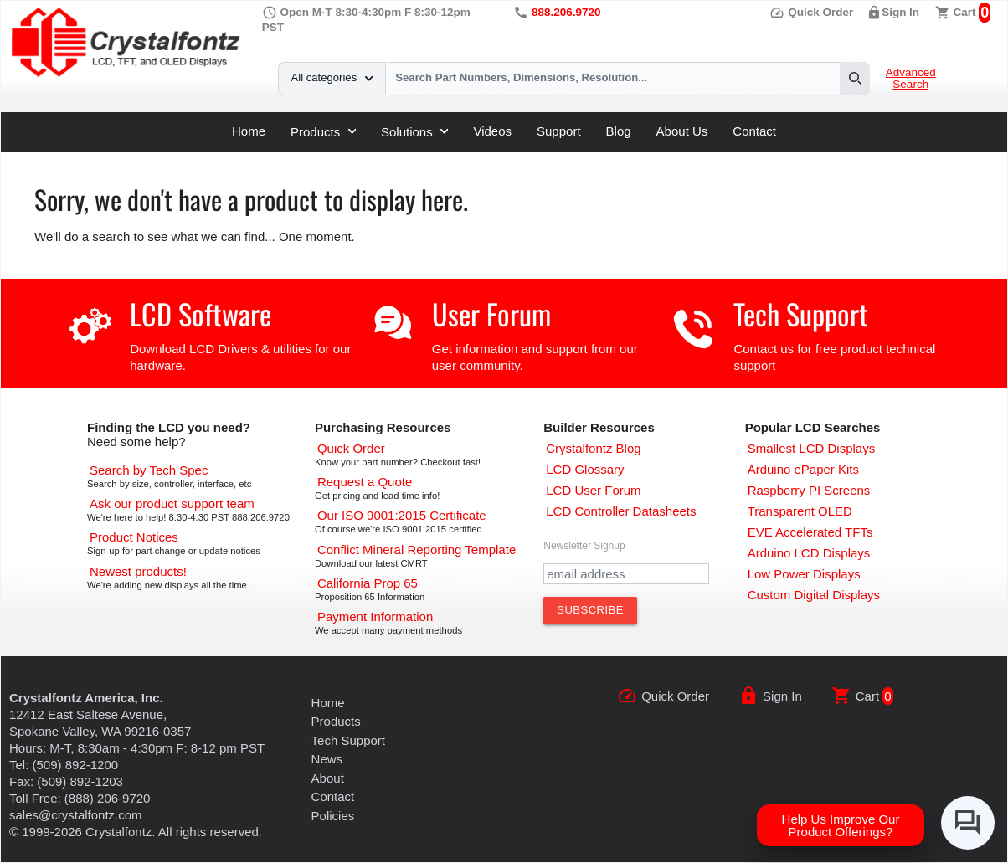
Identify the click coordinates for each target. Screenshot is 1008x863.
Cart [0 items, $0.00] (965, 12)
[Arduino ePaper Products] (803, 469)
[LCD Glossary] (585, 469)
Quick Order (811, 12)
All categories (332, 77)
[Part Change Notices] (134, 537)
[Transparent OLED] (800, 511)
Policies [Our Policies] (333, 816)
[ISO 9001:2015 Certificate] (401, 515)
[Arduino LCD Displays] (809, 553)
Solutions (414, 132)
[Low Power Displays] (804, 574)
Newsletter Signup (584, 546)
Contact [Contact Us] (333, 796)
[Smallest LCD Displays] (812, 448)
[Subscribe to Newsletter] (590, 610)
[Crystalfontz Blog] (593, 448)
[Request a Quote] (364, 482)
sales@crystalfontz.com (75, 815)
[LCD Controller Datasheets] (621, 511)
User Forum (491, 313)
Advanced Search (911, 78)
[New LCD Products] (138, 571)
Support (559, 131)
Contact (754, 131)
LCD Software (200, 313)
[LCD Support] (172, 503)
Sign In (900, 12)
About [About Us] (327, 778)
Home (248, 131)
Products (323, 132)
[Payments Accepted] (375, 616)
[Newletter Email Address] (626, 573)
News (327, 759)
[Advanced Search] (149, 470)
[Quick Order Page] (351, 448)
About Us (682, 131)
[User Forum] (593, 490)
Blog (618, 131)
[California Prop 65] (367, 583)
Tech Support (800, 313)
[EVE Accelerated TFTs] (810, 532)
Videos (492, 131)
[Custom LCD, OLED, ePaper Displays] (814, 595)
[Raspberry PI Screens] (809, 490)
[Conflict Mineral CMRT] (416, 549)
